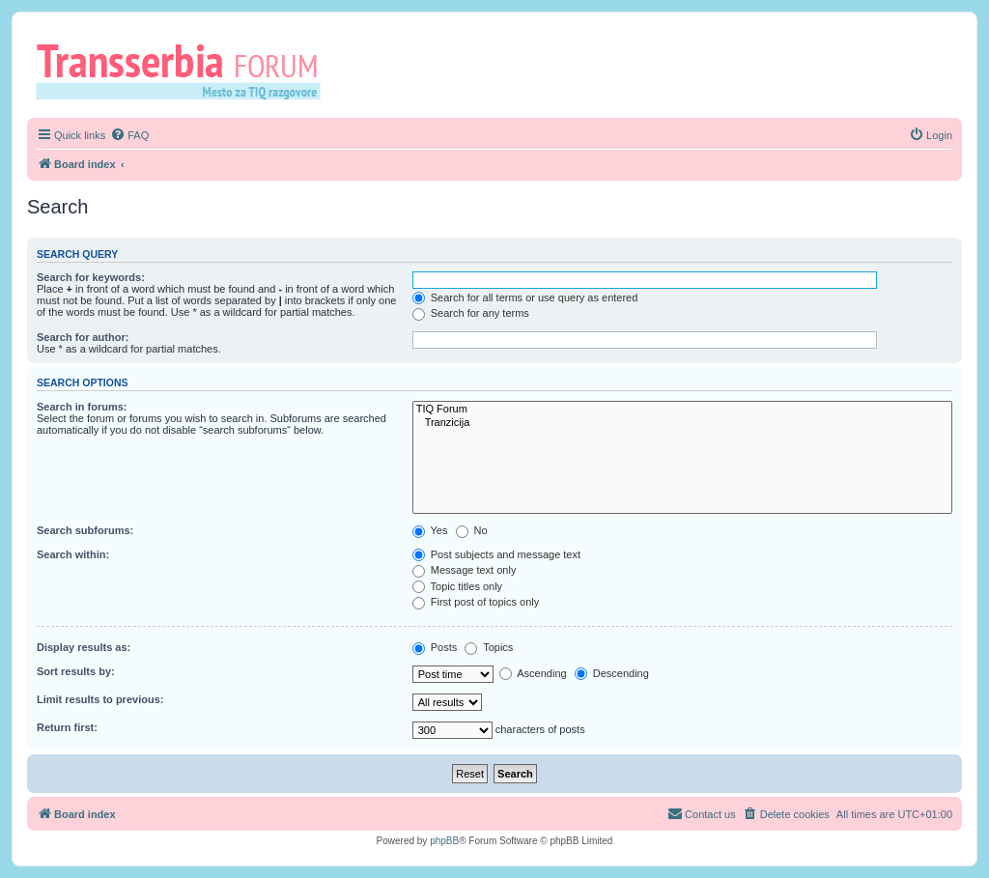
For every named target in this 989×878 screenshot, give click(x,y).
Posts (435, 647)
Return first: (67, 727)
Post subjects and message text (496, 554)
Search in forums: (82, 406)
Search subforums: (85, 530)
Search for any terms (470, 313)
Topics (489, 647)
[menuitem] (129, 135)
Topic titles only (457, 586)
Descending (612, 673)
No (472, 530)
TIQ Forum (682, 409)
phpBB (444, 841)
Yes (430, 530)
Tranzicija (682, 423)
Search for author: (82, 337)
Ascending (533, 673)
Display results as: (83, 647)
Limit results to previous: (100, 699)
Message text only (464, 570)
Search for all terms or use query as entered (525, 297)
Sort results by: (76, 671)
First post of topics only (476, 602)
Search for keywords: (91, 277)
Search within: (73, 554)
